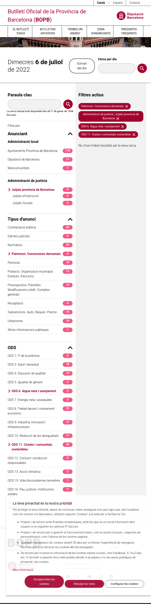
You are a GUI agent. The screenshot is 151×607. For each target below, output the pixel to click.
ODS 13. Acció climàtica (40, 471)
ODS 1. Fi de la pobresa (40, 355)
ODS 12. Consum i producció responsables (40, 460)
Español (118, 2)
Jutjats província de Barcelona (42, 189)
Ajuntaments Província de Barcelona (40, 151)
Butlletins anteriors (48, 31)
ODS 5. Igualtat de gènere (40, 382)
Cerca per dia (107, 59)
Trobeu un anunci (75, 31)
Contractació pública (40, 227)
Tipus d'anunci (40, 219)
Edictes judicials (40, 236)
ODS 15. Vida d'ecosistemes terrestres (40, 480)
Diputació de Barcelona (40, 159)
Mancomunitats (40, 168)
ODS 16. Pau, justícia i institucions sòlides (40, 491)
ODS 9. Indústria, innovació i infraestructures (40, 424)
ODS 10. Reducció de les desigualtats (40, 436)
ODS (40, 347)
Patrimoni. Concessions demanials (42, 254)
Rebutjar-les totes (84, 583)
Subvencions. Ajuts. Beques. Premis (40, 312)
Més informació (23, 570)
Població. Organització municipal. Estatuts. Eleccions (40, 273)
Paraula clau (20, 94)
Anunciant (40, 133)
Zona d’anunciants (100, 31)
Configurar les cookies (124, 583)
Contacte (134, 2)
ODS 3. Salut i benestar (40, 364)
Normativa (40, 245)
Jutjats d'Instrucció (42, 196)
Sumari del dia (82, 66)
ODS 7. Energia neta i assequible (40, 400)
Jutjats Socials (42, 203)
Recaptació (40, 303)
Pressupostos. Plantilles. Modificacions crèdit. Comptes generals (40, 289)
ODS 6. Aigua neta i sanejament (42, 391)
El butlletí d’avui (21, 31)
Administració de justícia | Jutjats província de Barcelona (111, 116)
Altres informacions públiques (40, 330)
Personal (40, 262)
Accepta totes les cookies (44, 581)
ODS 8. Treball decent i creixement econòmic (40, 410)
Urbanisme (40, 321)
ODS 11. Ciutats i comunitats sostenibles (42, 446)
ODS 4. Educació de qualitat (40, 373)
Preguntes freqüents (129, 31)
